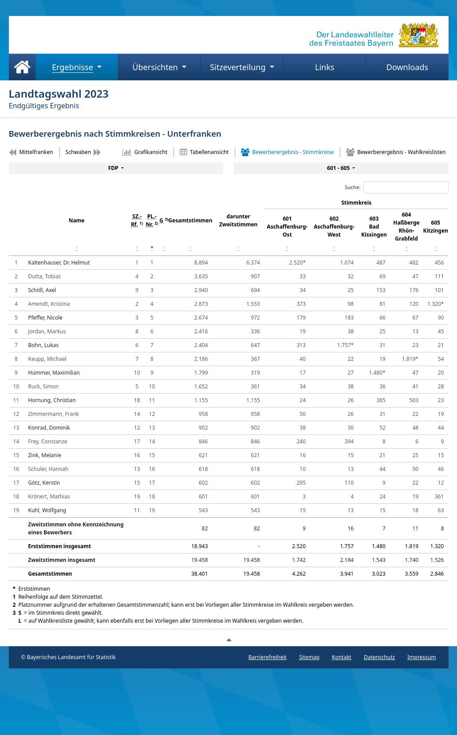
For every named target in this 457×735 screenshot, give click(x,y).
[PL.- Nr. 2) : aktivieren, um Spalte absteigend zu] (152, 226)
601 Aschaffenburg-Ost (287, 226)
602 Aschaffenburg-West (334, 226)
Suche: (396, 187)
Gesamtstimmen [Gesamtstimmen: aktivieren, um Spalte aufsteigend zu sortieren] (190, 220)
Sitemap (309, 657)
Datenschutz (379, 657)
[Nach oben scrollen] (228, 639)
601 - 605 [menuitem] (339, 168)
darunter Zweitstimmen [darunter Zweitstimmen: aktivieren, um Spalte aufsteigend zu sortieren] (238, 220)
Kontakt (341, 657)
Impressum (421, 657)
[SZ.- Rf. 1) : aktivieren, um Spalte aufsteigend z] (137, 226)
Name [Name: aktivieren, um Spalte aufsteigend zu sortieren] (77, 220)
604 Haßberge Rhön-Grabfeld (406, 226)
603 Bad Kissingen (374, 226)
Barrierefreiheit (267, 657)
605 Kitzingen (436, 226)
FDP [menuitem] (114, 168)
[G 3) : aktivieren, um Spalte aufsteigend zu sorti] (163, 226)
